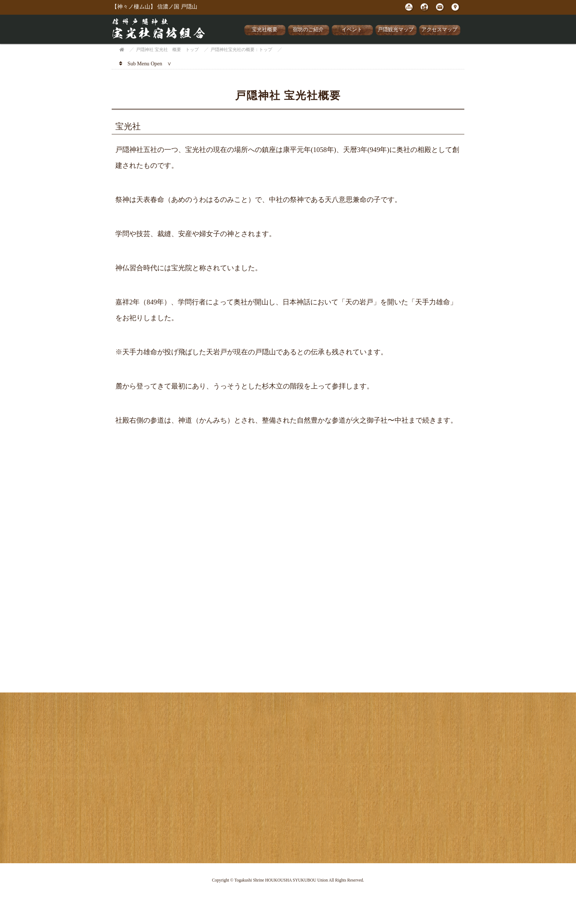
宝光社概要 (264, 29)
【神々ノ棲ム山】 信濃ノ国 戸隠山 (154, 7)
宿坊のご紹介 (308, 29)
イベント (352, 29)
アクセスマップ (439, 29)
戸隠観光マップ (396, 29)
